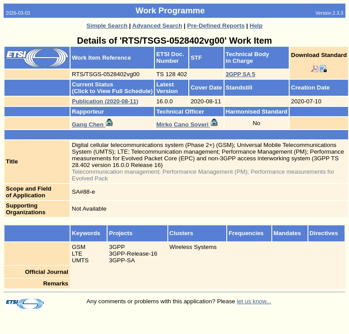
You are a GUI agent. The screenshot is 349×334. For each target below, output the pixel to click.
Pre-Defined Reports (216, 25)
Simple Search (107, 25)
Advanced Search (157, 25)
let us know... (254, 301)
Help (255, 25)
